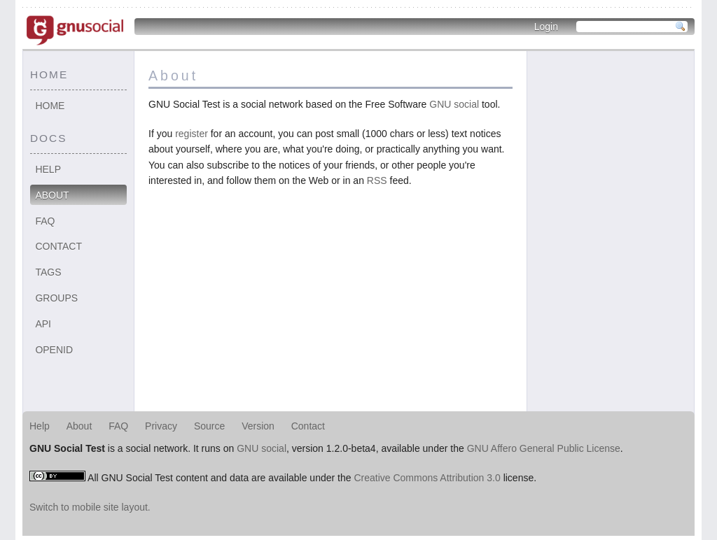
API (43, 323)
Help (48, 169)
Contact (58, 246)
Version (258, 426)
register (191, 133)
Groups (56, 298)
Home (49, 105)
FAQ (45, 221)
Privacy (161, 426)
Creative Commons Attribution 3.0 (427, 477)
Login (546, 26)
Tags (48, 272)
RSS (377, 180)
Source (209, 426)
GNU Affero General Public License (543, 448)
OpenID (54, 349)
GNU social (454, 104)
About (52, 195)
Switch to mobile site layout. (90, 507)
